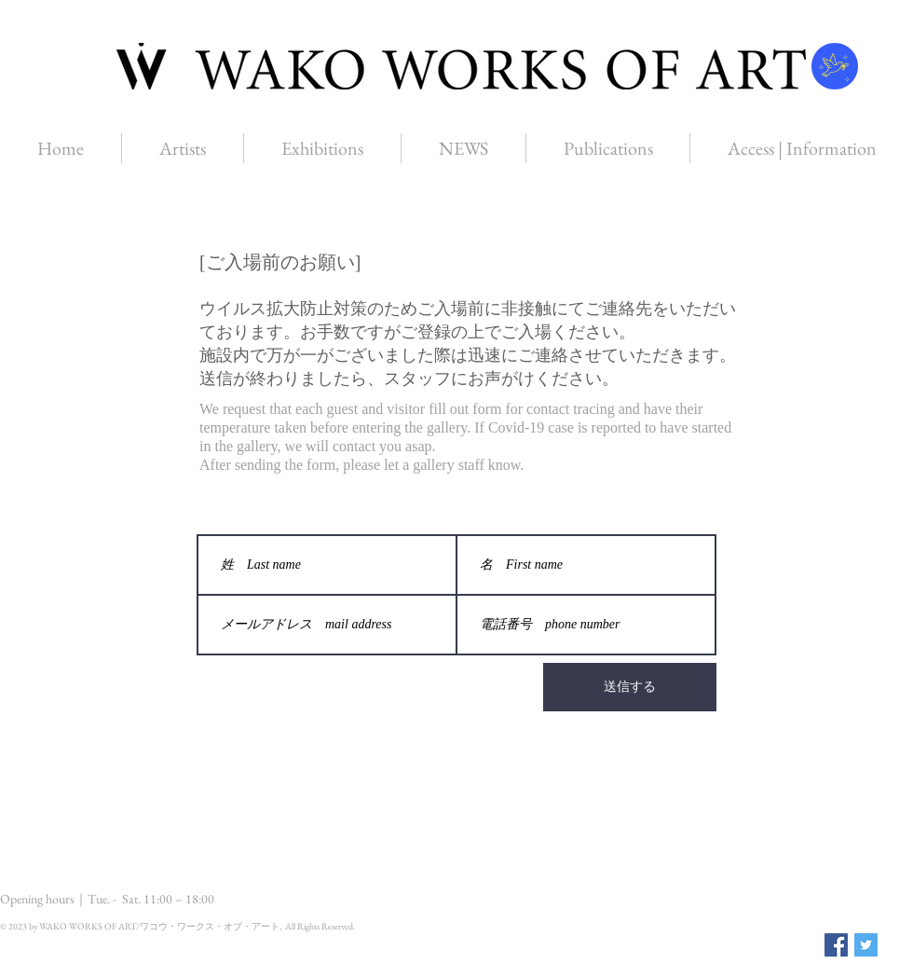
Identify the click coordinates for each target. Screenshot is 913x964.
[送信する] (629, 687)
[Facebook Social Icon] (836, 945)
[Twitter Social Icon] (866, 945)
